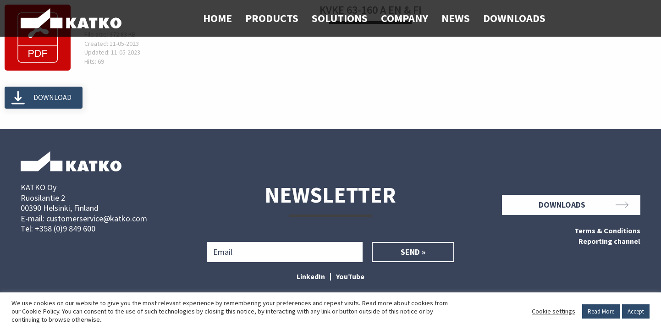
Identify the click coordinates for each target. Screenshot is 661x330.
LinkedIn (311, 276)
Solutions (340, 18)
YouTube (350, 276)
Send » (413, 252)
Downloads (514, 18)
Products (271, 18)
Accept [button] (636, 311)
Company (404, 18)
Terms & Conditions (607, 231)
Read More (601, 311)
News (455, 18)
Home (217, 18)
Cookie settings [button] (553, 311)
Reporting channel (609, 241)
